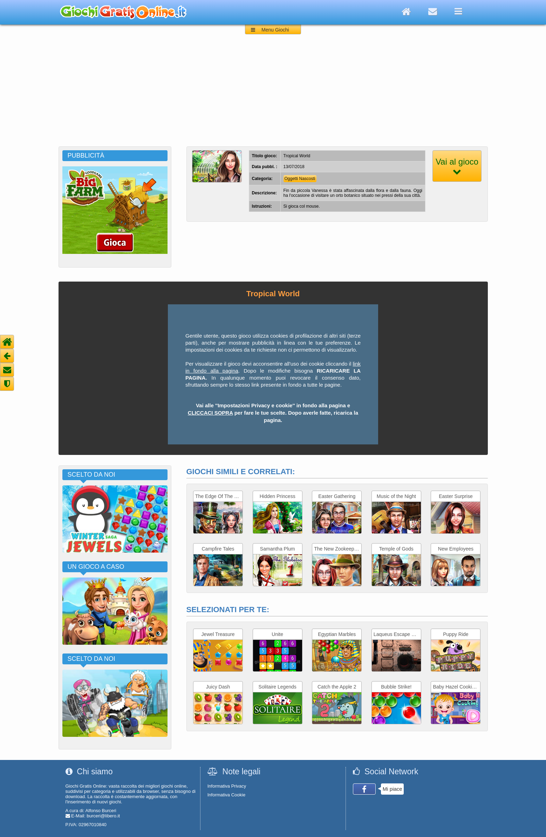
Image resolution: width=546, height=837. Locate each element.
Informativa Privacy (226, 786)
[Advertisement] (273, 94)
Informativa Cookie (226, 794)
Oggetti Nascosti (300, 178)
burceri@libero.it (103, 815)
